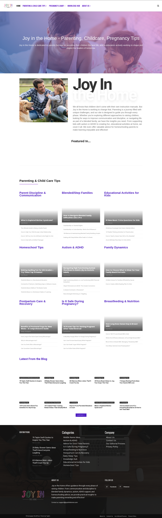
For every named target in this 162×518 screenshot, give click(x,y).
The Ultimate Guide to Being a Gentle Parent (34, 228)
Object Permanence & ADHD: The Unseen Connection (79, 286)
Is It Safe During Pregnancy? (73, 302)
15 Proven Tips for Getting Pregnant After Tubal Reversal (79, 327)
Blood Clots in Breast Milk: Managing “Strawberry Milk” (122, 342)
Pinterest (126, 487)
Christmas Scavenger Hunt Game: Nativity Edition (120, 228)
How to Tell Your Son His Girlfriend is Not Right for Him (37, 236)
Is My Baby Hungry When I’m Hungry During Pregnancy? (79, 336)
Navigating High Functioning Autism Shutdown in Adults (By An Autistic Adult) (79, 270)
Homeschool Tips (31, 247)
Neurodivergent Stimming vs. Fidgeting (75, 294)
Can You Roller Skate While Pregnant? (74, 348)
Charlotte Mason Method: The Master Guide (34, 288)
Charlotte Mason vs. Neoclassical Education (34, 280)
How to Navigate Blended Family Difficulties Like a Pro (77, 216)
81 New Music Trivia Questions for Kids (123, 220)
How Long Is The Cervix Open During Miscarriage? (36, 336)
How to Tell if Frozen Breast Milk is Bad (117, 334)
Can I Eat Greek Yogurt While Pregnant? (74, 344)
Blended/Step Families (77, 193)
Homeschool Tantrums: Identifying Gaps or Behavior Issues (38, 284)
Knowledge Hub (49, 377)
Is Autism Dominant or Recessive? (73, 290)
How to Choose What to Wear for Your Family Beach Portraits (122, 271)
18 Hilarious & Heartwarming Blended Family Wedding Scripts (81, 233)
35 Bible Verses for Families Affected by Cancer (120, 280)
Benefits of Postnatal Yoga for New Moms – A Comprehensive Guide (36, 327)
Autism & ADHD (73, 247)
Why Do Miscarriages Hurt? (29, 340)
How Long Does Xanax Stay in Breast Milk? (122, 325)
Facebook (113, 487)
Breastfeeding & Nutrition (121, 301)
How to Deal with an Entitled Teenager (32, 240)
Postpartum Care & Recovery (32, 302)
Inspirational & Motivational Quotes (29, 377)
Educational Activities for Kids (121, 194)
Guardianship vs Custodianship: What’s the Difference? (79, 229)
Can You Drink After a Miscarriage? (31, 344)
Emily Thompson (26, 331)
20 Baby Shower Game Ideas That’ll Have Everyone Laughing (44, 450)
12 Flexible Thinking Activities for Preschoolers (119, 232)
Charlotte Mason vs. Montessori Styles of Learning (36, 292)
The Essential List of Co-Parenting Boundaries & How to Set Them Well (130, 407)
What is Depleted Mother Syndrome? (37, 220)
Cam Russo (24, 223)
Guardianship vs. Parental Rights (73, 225)
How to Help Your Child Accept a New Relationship (36, 232)
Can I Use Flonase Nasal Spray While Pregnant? (77, 340)
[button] (158, 5)
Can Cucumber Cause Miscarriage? (31, 348)
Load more (81, 415)
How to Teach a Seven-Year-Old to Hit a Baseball (120, 236)
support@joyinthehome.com (68, 502)
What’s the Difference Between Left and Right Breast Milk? (123, 338)
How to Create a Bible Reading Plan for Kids (119, 284)
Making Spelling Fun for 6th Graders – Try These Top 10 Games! (37, 271)
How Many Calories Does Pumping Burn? (118, 346)
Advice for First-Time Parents (52, 402)
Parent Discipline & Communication (32, 194)
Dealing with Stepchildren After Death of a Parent (77, 237)
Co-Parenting (73, 402)
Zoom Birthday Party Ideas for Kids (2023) (118, 240)
